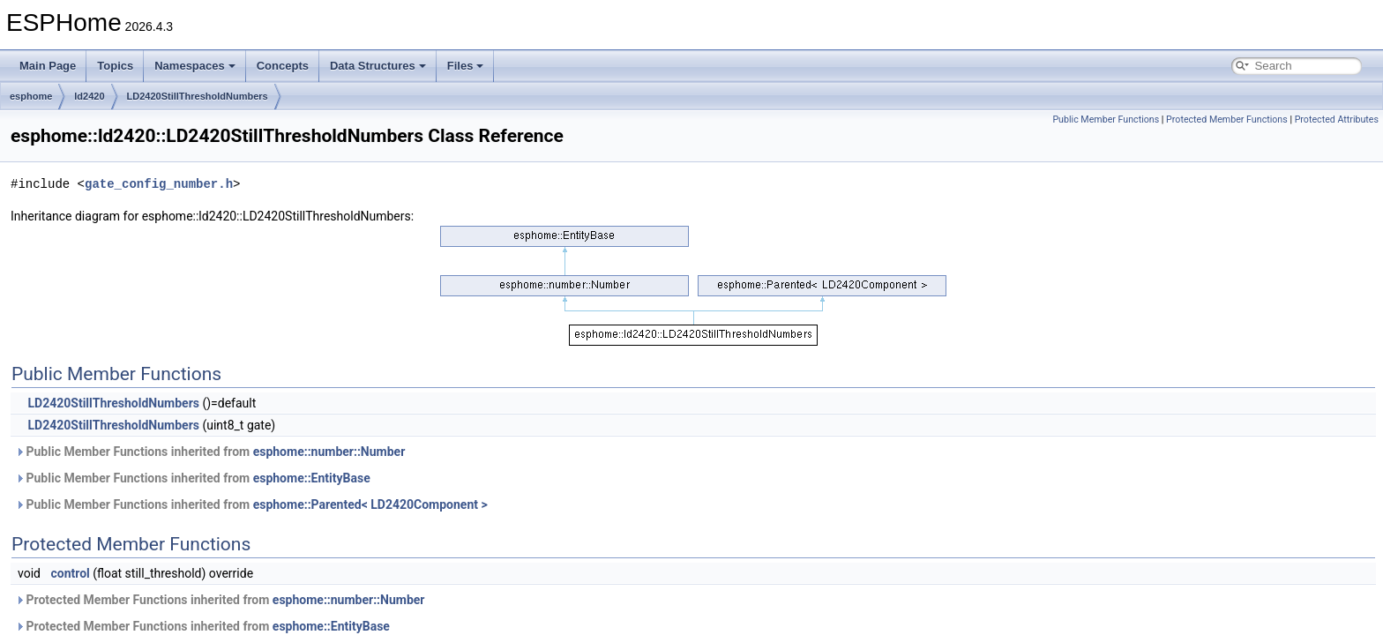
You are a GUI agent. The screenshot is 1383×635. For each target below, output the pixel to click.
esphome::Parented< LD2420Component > (370, 504)
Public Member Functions (1105, 119)
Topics (115, 65)
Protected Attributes (1337, 119)
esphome (31, 96)
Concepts (283, 65)
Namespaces (194, 65)
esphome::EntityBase (311, 478)
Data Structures (378, 65)
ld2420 (89, 96)
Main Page (47, 65)
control (69, 573)
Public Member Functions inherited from (210, 451)
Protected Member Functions (1227, 119)
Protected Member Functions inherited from (219, 600)
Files (465, 65)
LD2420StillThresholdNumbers (197, 96)
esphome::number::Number (329, 451)
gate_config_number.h (159, 184)
